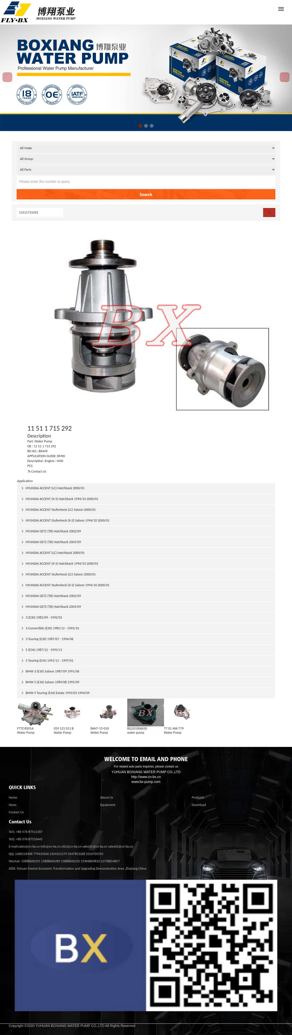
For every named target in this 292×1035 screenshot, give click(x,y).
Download (199, 805)
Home (13, 797)
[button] (140, 126)
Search (146, 194)
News (12, 805)
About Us (106, 797)
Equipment (108, 805)
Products (198, 797)
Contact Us (37, 471)
